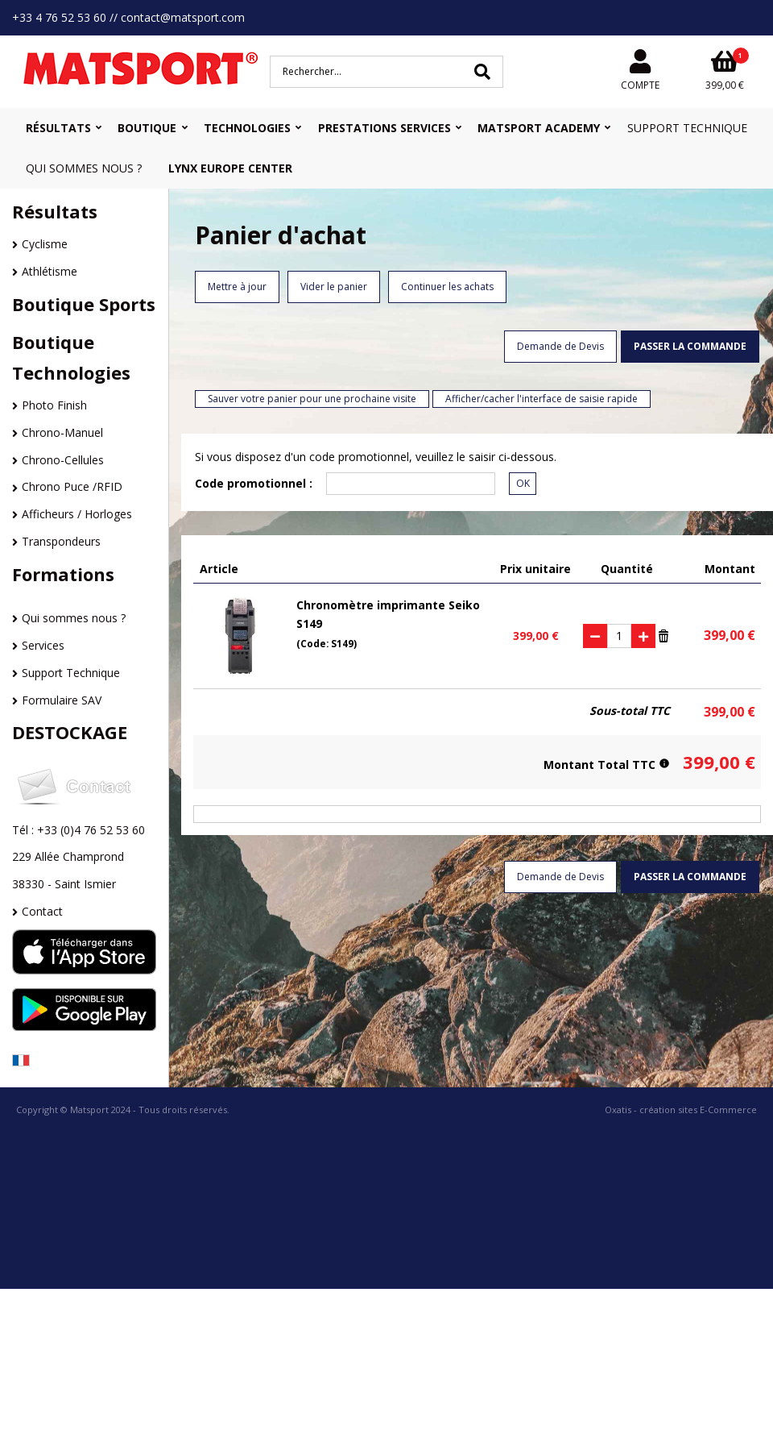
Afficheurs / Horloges (77, 514)
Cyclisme (45, 243)
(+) (643, 636)
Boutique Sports (83, 304)
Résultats (58, 127)
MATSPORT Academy (538, 127)
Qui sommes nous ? (84, 168)
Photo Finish (54, 405)
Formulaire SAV (61, 700)
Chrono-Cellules (63, 460)
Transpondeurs (61, 541)
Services (43, 645)
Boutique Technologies (71, 357)
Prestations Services (384, 127)
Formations (63, 574)
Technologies (247, 127)
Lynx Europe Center (230, 168)
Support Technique (687, 127)
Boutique (147, 127)
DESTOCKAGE (69, 732)
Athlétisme (49, 271)
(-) (595, 636)
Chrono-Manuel (62, 432)
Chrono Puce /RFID (72, 486)
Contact (42, 911)
